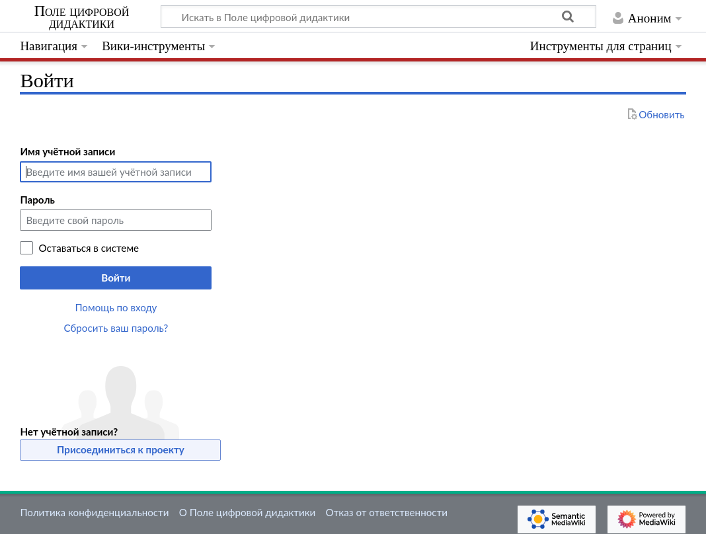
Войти (115, 278)
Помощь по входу (116, 307)
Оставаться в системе (88, 248)
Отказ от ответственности (387, 512)
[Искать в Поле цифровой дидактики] (378, 16)
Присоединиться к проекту (120, 449)
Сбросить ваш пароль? (116, 328)
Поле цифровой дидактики (82, 17)
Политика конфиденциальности (94, 512)
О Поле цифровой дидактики (247, 512)
